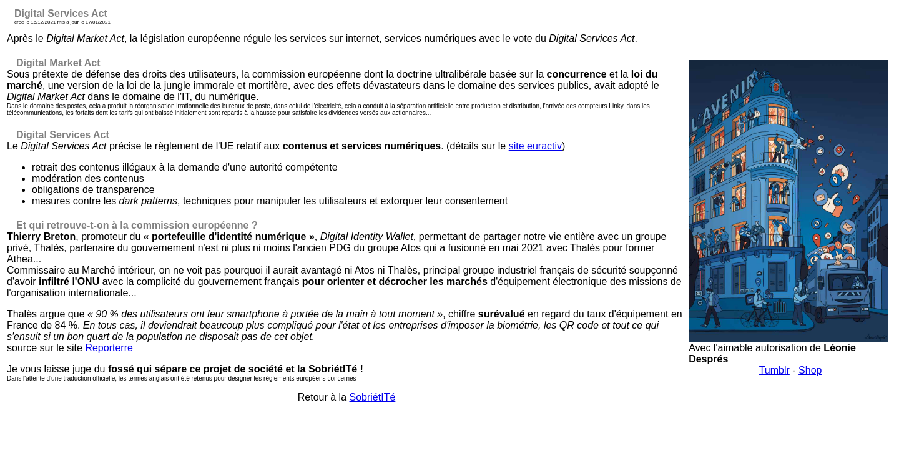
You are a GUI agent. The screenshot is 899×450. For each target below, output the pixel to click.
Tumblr (774, 370)
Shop (810, 370)
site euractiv (535, 146)
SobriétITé (373, 397)
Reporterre (108, 347)
